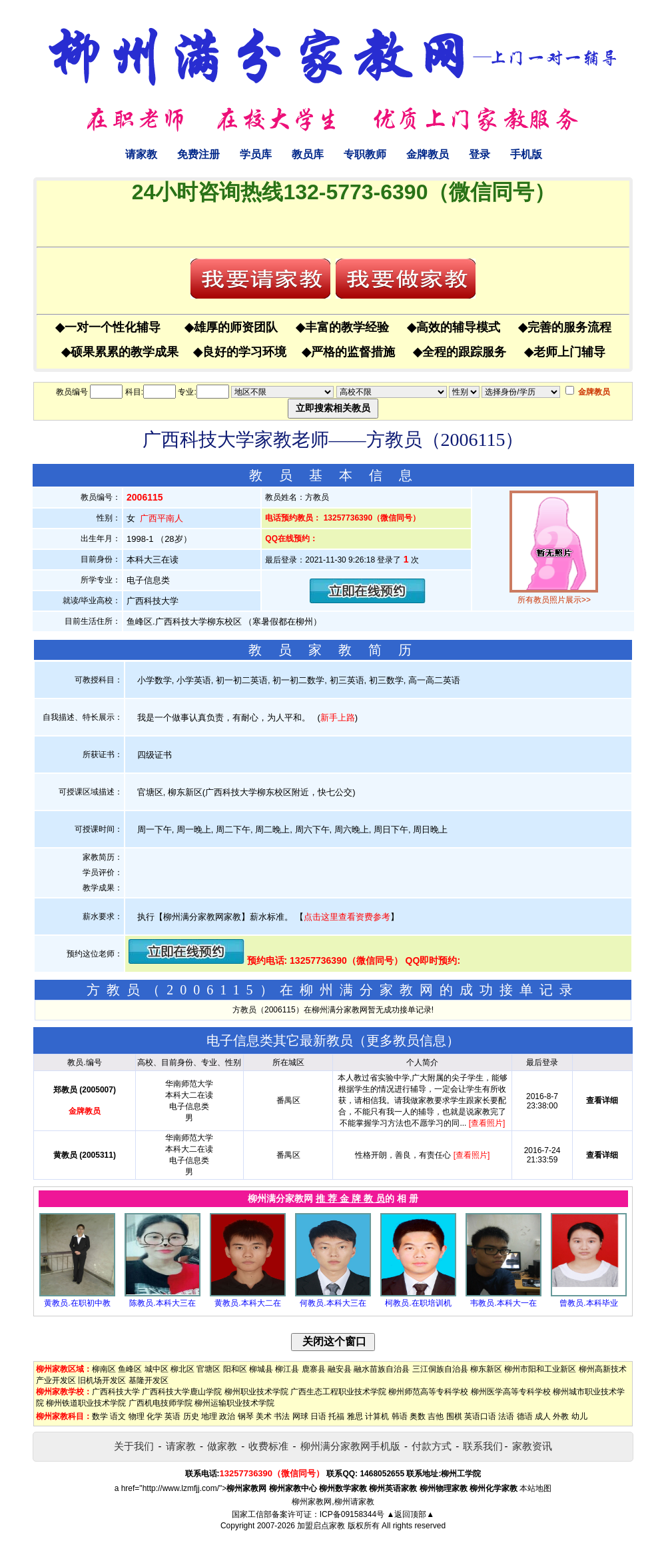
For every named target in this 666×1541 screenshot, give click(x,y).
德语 (525, 1416)
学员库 (256, 154)
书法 (282, 1416)
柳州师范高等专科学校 (428, 1391)
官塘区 (208, 1369)
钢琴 (246, 1416)
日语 (318, 1416)
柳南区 (104, 1369)
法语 (506, 1416)
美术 (264, 1416)
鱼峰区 (130, 1369)
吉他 (436, 1416)
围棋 (454, 1416)
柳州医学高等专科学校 (511, 1391)
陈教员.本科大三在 (162, 1303)
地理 (209, 1416)
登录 (479, 154)
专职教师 (365, 154)
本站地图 (535, 1488)
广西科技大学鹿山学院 (182, 1391)
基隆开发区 (148, 1380)
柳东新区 (486, 1369)
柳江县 (287, 1369)
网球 (300, 1416)
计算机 (377, 1416)
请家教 (141, 154)
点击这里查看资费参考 (347, 917)
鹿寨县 (314, 1369)
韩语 (400, 1416)
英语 (172, 1416)
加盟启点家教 (321, 1525)
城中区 (156, 1369)
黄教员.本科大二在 (247, 1303)
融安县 (340, 1369)
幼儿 (579, 1416)
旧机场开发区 (102, 1380)
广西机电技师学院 (160, 1403)
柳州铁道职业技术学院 (86, 1403)
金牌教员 (427, 154)
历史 (191, 1416)
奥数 (418, 1416)
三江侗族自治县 (440, 1369)
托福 (336, 1416)
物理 (137, 1416)
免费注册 (198, 154)
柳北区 (182, 1369)
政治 (227, 1416)
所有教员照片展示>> (554, 600)
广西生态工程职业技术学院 (338, 1391)
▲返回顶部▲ (410, 1514)
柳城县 (261, 1369)
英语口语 (480, 1416)
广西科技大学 (116, 1391)
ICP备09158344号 (352, 1514)
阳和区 (235, 1369)
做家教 (222, 1446)
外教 (561, 1416)
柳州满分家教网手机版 (350, 1446)
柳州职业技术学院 (256, 1391)
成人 (543, 1416)
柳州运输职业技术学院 (234, 1403)
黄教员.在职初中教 (77, 1303)
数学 (100, 1416)
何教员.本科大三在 (333, 1303)
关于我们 (134, 1446)
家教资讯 (532, 1446)
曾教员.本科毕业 (588, 1303)
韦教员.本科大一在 (503, 1303)
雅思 (355, 1416)
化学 (155, 1416)
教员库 (308, 154)
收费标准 (268, 1446)
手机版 (526, 154)
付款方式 (432, 1446)
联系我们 (483, 1446)
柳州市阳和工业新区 (540, 1369)
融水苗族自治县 (382, 1369)
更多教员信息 (406, 1040)
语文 (118, 1416)
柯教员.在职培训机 (418, 1303)
